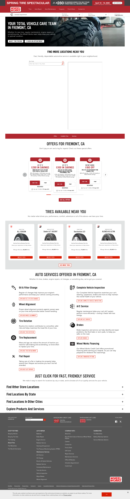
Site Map (10, 486)
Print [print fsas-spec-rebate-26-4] (45, 183)
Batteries (39, 433)
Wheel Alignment (41, 479)
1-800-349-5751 (118, 15)
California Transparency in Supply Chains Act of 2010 (68, 486)
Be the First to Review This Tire (21, 243)
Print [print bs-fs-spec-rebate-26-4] (70, 184)
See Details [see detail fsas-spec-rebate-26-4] (40, 186)
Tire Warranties (12, 446)
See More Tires (65, 265)
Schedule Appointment (72, 463)
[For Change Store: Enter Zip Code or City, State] (46, 64)
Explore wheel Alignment (28, 315)
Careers (67, 441)
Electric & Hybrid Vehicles (44, 461)
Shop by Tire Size (13, 437)
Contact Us (68, 444)
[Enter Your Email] (34, 420)
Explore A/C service (84, 319)
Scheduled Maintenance (43, 467)
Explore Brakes (82, 338)
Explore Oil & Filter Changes (29, 299)
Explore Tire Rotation (27, 332)
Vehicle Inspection (41, 473)
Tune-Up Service (41, 470)
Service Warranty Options (101, 440)
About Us (67, 433)
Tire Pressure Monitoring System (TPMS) (48, 449)
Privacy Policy (25, 486)
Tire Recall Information (14, 449)
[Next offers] (105, 175)
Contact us (11, 419)
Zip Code (31, 61)
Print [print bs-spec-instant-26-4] (95, 181)
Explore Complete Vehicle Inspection (89, 301)
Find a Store (63, 63)
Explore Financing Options (86, 357)
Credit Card (68, 466)
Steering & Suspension (43, 446)
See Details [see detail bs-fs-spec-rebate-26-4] (65, 187)
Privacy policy (67, 495)
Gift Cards (68, 450)
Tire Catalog (11, 440)
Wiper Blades (40, 476)
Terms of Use (17, 486)
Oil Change (39, 458)
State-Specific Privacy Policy (88, 486)
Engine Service (40, 440)
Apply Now (62, 420)
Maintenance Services (71, 457)
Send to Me (34, 183)
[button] (30, 9)
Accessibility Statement (49, 486)
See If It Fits (21, 257)
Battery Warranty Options (101, 437)
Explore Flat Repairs (26, 369)
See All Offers (65, 200)
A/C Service (39, 455)
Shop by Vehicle (12, 433)
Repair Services (69, 454)
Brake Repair (40, 437)
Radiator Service (41, 443)
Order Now (88, 419)
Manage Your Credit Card (65, 421)
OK (107, 494)
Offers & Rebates (70, 460)
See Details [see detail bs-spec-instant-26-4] (90, 185)
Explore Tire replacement (28, 351)
